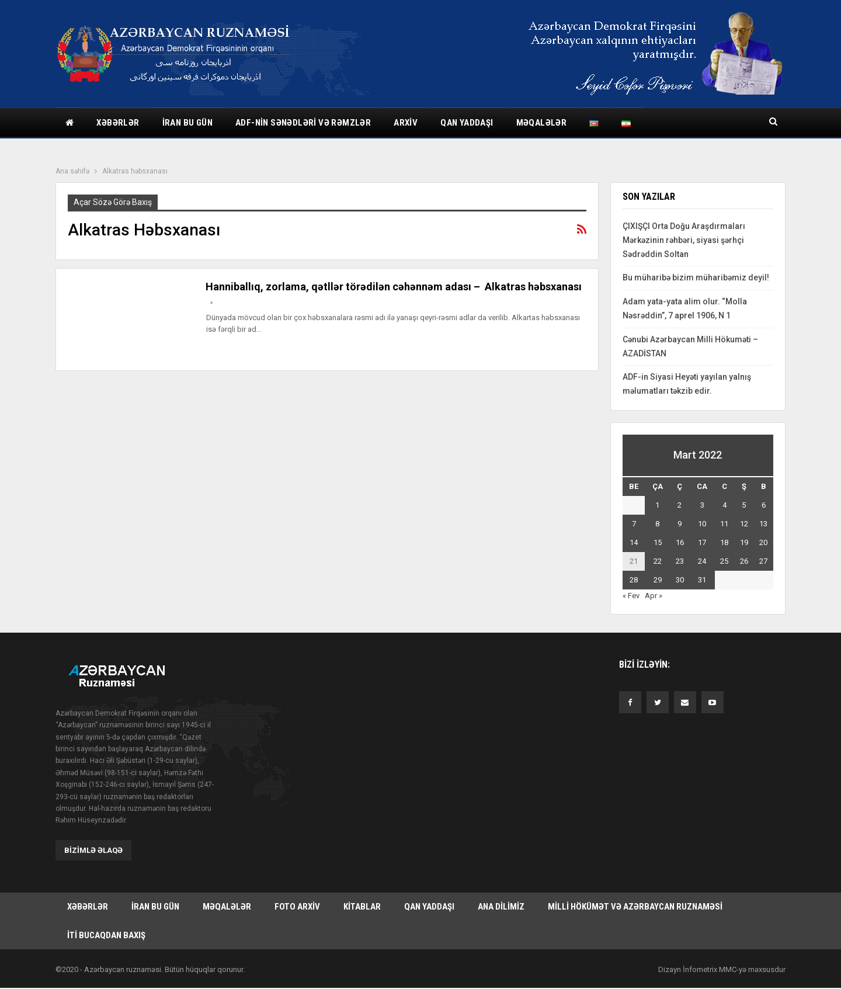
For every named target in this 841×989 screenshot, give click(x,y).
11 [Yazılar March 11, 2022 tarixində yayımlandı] (724, 523)
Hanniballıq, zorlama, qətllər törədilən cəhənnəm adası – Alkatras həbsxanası (394, 286)
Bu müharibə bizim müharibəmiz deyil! (696, 277)
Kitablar (362, 906)
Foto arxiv (297, 906)
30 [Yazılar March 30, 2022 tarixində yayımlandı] (680, 579)
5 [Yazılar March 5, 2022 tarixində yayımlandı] (744, 505)
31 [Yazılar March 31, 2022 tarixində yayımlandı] (702, 579)
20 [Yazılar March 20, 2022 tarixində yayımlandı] (763, 542)
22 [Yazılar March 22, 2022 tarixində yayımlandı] (658, 561)
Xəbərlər (117, 122)
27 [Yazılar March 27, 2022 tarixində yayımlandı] (763, 561)
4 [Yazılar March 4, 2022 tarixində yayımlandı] (724, 505)
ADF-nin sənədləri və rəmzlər (303, 122)
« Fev (631, 595)
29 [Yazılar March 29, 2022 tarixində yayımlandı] (658, 579)
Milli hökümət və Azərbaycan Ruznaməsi (635, 906)
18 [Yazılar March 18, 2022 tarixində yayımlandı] (724, 542)
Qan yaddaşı (466, 122)
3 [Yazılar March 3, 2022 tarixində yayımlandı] (702, 505)
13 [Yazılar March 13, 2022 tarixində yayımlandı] (763, 523)
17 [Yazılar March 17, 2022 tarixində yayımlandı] (702, 542)
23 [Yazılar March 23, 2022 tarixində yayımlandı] (680, 561)
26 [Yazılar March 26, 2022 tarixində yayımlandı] (744, 561)
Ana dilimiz (501, 906)
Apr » (653, 595)
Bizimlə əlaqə (93, 849)
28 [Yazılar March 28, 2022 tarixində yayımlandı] (634, 579)
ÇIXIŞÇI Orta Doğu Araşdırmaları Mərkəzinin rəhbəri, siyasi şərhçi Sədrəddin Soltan (684, 240)
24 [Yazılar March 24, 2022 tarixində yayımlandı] (702, 561)
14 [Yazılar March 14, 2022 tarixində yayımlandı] (634, 542)
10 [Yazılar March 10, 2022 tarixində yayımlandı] (702, 523)
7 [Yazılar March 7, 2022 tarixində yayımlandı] (634, 523)
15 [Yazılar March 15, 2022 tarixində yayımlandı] (658, 542)
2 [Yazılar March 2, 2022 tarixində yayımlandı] (679, 505)
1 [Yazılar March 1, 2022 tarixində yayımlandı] (657, 505)
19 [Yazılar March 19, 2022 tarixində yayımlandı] (744, 542)
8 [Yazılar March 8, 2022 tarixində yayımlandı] (657, 523)
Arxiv (406, 122)
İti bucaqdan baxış (106, 936)
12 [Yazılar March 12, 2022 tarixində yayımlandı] (744, 523)
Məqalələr (541, 122)
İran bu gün (187, 122)
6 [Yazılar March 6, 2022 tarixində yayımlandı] (764, 505)
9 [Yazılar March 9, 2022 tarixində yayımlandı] (679, 523)
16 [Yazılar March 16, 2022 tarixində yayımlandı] (680, 542)
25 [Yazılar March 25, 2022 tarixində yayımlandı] (724, 561)
